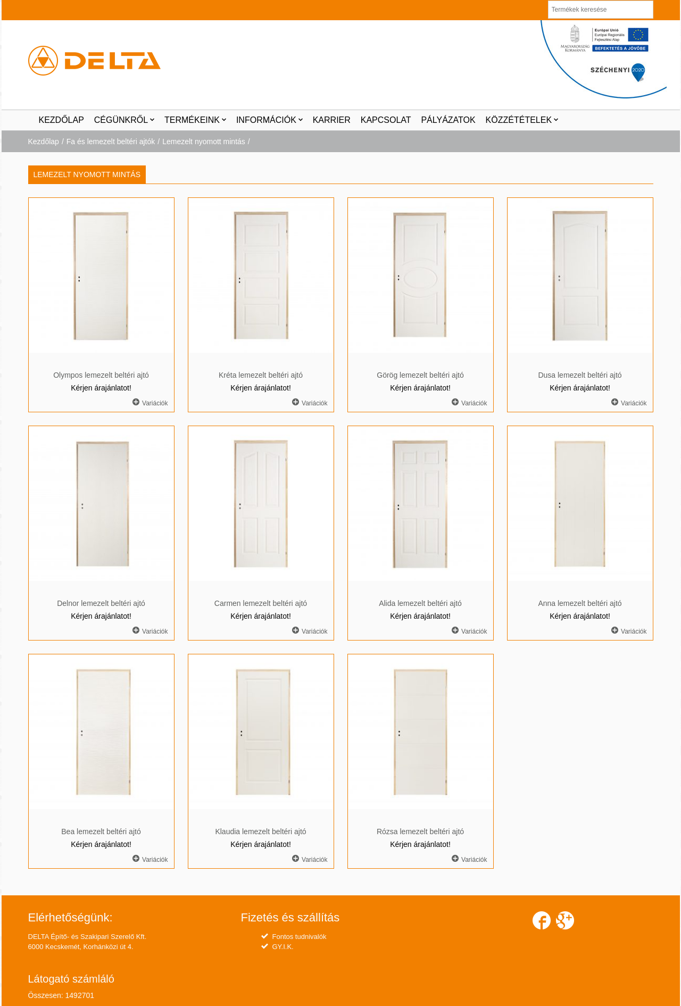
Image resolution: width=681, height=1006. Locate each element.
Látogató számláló (71, 979)
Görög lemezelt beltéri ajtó (420, 375)
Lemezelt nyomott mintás (203, 141)
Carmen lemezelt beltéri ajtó (260, 603)
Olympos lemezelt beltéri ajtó (101, 375)
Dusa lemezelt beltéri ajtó (579, 375)
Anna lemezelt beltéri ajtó (579, 603)
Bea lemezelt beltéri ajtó (100, 831)
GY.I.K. (283, 947)
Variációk (150, 402)
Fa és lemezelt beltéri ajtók (111, 141)
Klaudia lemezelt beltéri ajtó (260, 831)
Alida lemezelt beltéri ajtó (420, 603)
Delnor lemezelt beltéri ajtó (101, 603)
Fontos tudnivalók (299, 937)
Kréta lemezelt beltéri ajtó (261, 375)
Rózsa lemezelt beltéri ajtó (420, 831)
